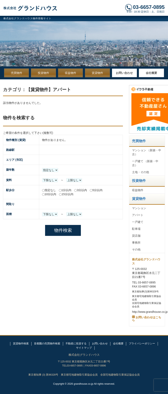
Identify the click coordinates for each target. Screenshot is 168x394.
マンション (139, 208)
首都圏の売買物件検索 (47, 343)
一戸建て (137, 222)
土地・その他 (140, 172)
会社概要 (151, 73)
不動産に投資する (76, 343)
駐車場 (136, 228)
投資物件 (43, 73)
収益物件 (70, 73)
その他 (136, 249)
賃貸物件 (97, 73)
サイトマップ (84, 347)
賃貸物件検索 (21, 343)
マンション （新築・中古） (146, 152)
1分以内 (66, 190)
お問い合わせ (124, 73)
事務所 (136, 242)
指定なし (50, 190)
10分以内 (50, 194)
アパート (137, 215)
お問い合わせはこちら (146, 318)
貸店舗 (136, 235)
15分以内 (67, 194)
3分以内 (82, 190)
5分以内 (97, 190)
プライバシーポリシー (142, 343)
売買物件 (16, 73)
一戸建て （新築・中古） (145, 163)
